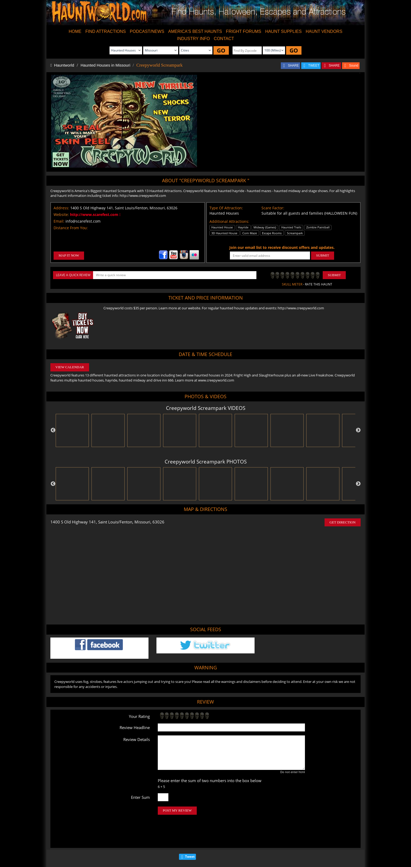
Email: (59, 221)
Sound (353, 65)
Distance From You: (71, 227)
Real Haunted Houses (260, 847)
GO (221, 50)
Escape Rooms (291, 847)
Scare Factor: (272, 207)
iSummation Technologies (287, 865)
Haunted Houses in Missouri (105, 65)
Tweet (190, 834)
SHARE (293, 65)
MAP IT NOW (69, 255)
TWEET (313, 65)
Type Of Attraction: (226, 207)
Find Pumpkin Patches (196, 847)
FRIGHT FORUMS (243, 31)
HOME (75, 31)
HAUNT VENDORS (324, 31)
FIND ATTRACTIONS (105, 31)
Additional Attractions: (229, 221)
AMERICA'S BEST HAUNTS (195, 31)
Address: (61, 207)
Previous (53, 430)
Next (358, 430)
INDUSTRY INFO (193, 38)
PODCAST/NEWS (147, 31)
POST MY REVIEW (177, 810)
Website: (61, 214)
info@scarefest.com (82, 221)
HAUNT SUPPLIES (283, 31)
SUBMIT (322, 255)
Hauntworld (62, 65)
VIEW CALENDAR (69, 367)
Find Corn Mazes (229, 847)
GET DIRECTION (343, 522)
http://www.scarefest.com (95, 214)
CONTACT (224, 38)
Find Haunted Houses (124, 847)
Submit (334, 275)
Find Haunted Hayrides (160, 847)
